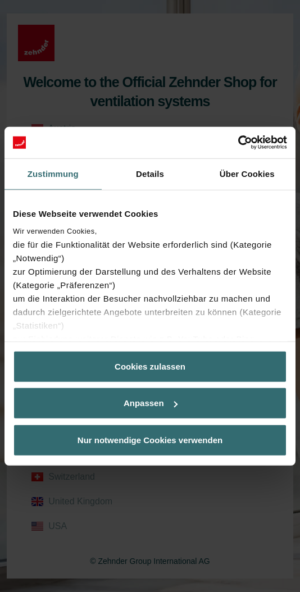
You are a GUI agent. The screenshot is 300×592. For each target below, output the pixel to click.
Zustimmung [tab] (53, 173)
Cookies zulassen (150, 366)
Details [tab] (150, 173)
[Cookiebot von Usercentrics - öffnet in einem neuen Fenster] (238, 142)
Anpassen (151, 403)
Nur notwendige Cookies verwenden (150, 439)
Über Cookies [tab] (247, 173)
